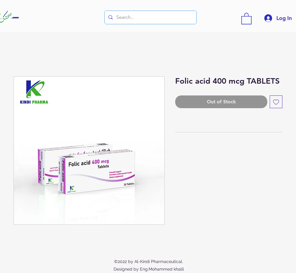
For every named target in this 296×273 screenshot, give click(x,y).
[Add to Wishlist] (276, 101)
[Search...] (150, 17)
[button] (246, 18)
